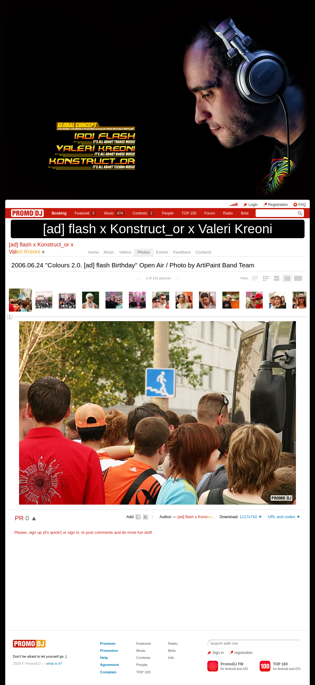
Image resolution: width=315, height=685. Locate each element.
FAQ (302, 205)
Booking (59, 213)
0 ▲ (31, 518)
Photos (144, 252)
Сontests (143, 213)
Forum (209, 213)
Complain (108, 672)
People (167, 213)
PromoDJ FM (232, 664)
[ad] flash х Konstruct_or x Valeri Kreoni (157, 228)
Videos (125, 252)
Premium (107, 643)
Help (104, 657)
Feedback (182, 252)
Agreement (109, 665)
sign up (35, 532)
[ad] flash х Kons (196, 516)
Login (253, 205)
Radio (228, 213)
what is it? (54, 663)
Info (171, 657)
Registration (278, 205)
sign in (73, 532)
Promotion (109, 650)
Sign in (218, 653)
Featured (85, 213)
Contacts (203, 252)
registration (243, 653)
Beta (245, 213)
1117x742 (248, 516)
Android (230, 669)
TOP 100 (188, 213)
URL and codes (281, 516)
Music (114, 213)
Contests (143, 657)
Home (93, 252)
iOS (245, 669)
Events (162, 252)
